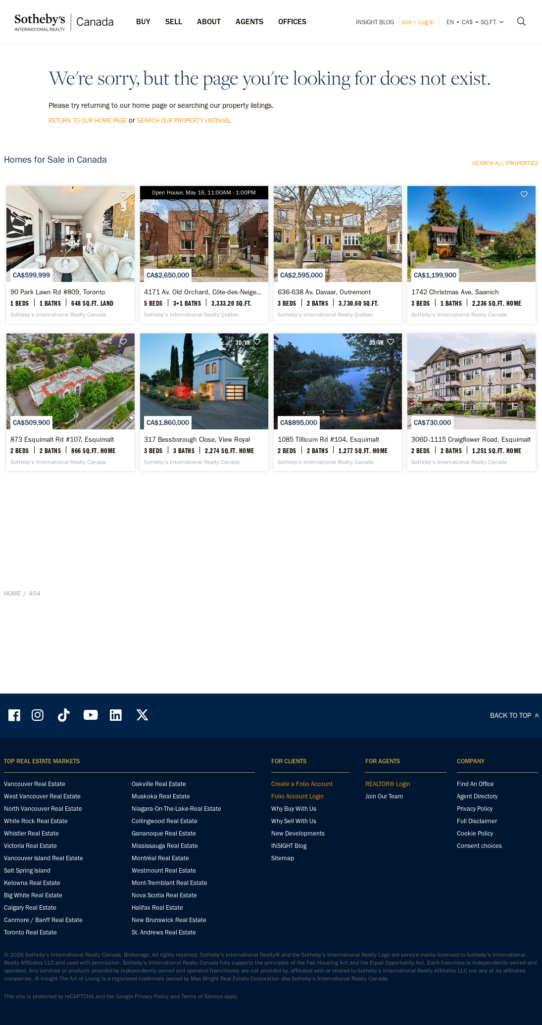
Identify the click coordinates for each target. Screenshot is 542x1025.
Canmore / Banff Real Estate (43, 950)
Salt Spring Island (27, 901)
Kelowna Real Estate (32, 913)
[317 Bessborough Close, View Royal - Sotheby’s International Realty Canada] (204, 547)
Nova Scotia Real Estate (164, 926)
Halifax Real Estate (157, 938)
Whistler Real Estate (31, 864)
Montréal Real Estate (160, 888)
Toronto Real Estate (30, 963)
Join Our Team (384, 827)
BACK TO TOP (516, 746)
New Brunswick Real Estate (169, 950)
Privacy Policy (475, 839)
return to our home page (88, 120)
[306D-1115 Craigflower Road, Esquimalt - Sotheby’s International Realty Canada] (471, 547)
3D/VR (243, 439)
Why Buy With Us (293, 839)
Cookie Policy (475, 864)
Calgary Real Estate (30, 938)
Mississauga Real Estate (165, 876)
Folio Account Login (297, 827)
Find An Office (475, 814)
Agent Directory (477, 827)
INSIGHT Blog (375, 22)
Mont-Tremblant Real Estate (169, 913)
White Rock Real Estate (36, 851)
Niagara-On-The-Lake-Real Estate (176, 839)
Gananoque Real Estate (164, 864)
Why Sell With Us (293, 851)
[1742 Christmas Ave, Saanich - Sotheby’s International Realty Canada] (471, 303)
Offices (292, 21)
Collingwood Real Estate (164, 851)
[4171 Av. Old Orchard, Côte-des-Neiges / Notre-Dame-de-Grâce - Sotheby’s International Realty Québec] (204, 303)
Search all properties (505, 163)
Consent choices (479, 876)
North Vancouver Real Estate (43, 839)
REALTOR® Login (387, 814)
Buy (143, 21)
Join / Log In (417, 22)
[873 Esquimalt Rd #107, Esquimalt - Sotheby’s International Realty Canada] (70, 547)
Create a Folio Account (302, 814)
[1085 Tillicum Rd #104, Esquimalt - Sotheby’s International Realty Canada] (338, 547)
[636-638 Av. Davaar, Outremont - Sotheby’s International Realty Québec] (338, 303)
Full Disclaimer (477, 851)
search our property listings (183, 120)
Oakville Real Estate (159, 814)
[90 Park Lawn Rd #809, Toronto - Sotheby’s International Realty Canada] (70, 303)
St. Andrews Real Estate (164, 963)
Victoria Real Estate (30, 876)
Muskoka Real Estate (161, 827)
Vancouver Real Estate (34, 814)
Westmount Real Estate (164, 901)
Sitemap (282, 888)
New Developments (298, 864)
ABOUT (209, 21)
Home (12, 705)
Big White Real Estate (33, 926)
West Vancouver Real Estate (42, 827)
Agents (249, 21)
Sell (173, 21)
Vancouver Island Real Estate (43, 888)
